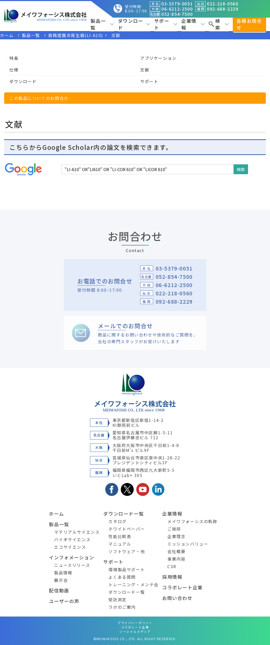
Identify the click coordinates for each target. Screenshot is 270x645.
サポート (166, 24)
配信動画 (59, 590)
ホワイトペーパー (126, 529)
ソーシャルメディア (135, 631)
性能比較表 (119, 536)
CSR (171, 566)
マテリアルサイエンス (77, 532)
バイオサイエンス (72, 539)
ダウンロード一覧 (123, 513)
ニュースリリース (72, 565)
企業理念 (176, 536)
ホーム (56, 513)
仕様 (13, 70)
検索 (219, 24)
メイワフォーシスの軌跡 (192, 521)
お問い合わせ (177, 598)
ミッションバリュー (187, 544)
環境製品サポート (126, 569)
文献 (144, 70)
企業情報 (193, 24)
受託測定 (117, 599)
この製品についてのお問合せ (39, 98)
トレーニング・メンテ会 (133, 584)
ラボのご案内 (122, 607)
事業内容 (176, 559)
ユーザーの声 (64, 601)
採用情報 (172, 576)
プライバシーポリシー (135, 622)
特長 (13, 58)
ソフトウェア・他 (126, 551)
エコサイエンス (70, 547)
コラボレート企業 (182, 587)
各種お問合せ (249, 24)
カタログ (117, 521)
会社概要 (176, 551)
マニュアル (119, 544)
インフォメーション (71, 557)
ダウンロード (134, 24)
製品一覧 (102, 24)
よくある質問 (122, 577)
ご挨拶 (174, 529)
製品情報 (63, 572)
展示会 (61, 580)
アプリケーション (158, 58)
